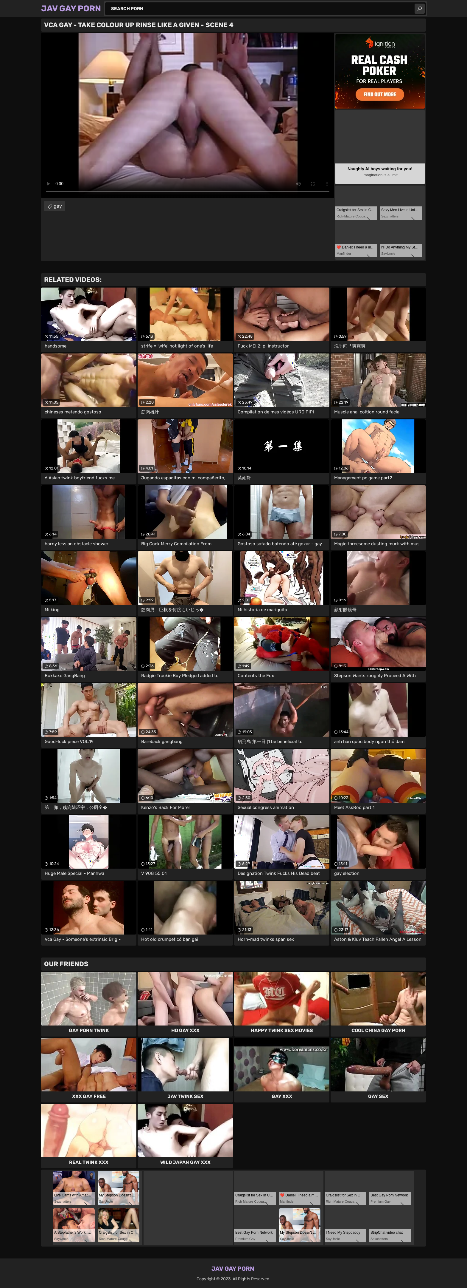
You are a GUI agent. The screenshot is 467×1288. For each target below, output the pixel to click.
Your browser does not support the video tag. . (187, 115)
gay (58, 206)
